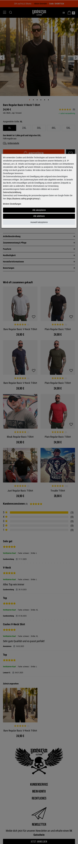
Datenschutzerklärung (12, 192)
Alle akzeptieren (39, 210)
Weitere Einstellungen (12, 204)
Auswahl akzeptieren (39, 222)
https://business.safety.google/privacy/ (23, 198)
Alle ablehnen (39, 216)
